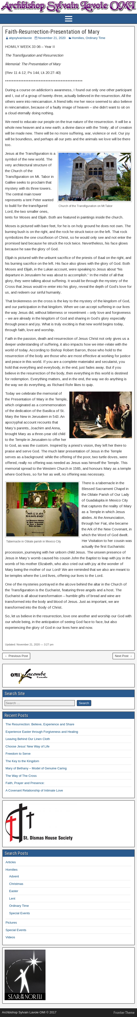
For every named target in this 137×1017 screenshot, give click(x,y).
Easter (13, 891)
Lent (12, 898)
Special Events (19, 913)
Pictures (11, 922)
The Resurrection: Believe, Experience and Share (40, 724)
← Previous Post (16, 656)
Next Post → (123, 656)
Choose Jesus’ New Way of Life (28, 746)
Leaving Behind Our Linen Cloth (28, 739)
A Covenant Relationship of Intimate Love (34, 790)
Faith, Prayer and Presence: (25, 783)
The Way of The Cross (21, 776)
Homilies (78, 38)
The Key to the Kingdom (22, 761)
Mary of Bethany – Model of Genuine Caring (36, 768)
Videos (10, 937)
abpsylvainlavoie (20, 38)
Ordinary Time (95, 38)
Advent (14, 876)
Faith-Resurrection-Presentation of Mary (52, 31)
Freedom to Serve (18, 753)
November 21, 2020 (51, 38)
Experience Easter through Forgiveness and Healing (42, 732)
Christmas (16, 884)
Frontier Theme (124, 1013)
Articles (11, 862)
